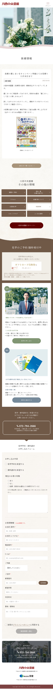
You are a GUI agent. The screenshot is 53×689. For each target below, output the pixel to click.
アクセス (13, 199)
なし (11, 483)
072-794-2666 (27, 652)
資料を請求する (26, 400)
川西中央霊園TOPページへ (26, 225)
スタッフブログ (13, 214)
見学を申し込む (26, 341)
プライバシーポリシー (22, 625)
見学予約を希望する (16, 464)
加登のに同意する (23, 625)
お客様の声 (13, 207)
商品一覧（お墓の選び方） (38, 192)
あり (11, 480)
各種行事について (38, 199)
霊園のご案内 (13, 192)
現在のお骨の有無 (12, 476)
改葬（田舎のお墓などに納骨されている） (25, 486)
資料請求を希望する (16, 470)
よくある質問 (38, 214)
